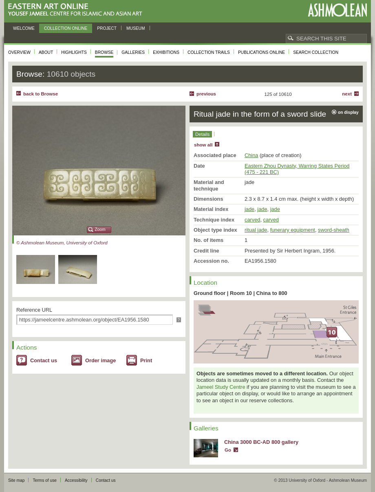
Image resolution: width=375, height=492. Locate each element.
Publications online (261, 52)
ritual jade (256, 230)
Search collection (315, 52)
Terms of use (45, 480)
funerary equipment (292, 230)
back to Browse (40, 93)
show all (203, 144)
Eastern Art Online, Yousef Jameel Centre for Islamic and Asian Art (77, 10)
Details (202, 134)
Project (107, 28)
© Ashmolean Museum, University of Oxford (62, 242)
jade (249, 209)
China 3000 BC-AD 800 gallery (261, 442)
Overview (19, 52)
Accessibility (76, 480)
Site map (16, 480)
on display (348, 112)
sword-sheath (333, 230)
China (251, 155)
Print (146, 360)
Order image (100, 360)
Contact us (43, 360)
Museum (135, 28)
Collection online (65, 28)
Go (228, 450)
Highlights (74, 52)
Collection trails (209, 52)
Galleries (133, 52)
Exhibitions (166, 52)
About (46, 52)
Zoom (100, 229)
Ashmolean (337, 10)
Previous (206, 93)
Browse (104, 52)
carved (252, 220)
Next (347, 93)
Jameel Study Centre (220, 387)
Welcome (24, 28)
